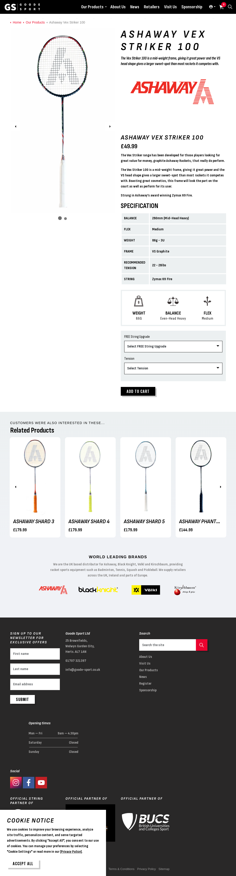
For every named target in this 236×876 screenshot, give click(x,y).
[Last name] (35, 669)
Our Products (92, 7)
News (134, 7)
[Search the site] (173, 645)
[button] (63, 120)
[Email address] (35, 684)
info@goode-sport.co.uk (82, 670)
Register (145, 683)
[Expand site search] (230, 7)
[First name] (35, 654)
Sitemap (164, 869)
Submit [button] (22, 699)
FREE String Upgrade (137, 337)
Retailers (151, 7)
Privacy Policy (146, 869)
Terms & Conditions (122, 869)
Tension (129, 358)
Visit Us (170, 7)
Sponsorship (191, 7)
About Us (118, 7)
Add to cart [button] (138, 391)
